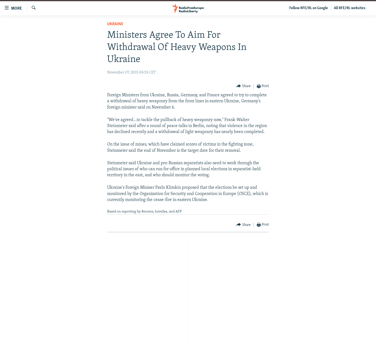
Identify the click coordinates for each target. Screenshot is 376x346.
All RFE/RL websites (349, 8)
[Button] (243, 86)
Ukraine (115, 24)
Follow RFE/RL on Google (308, 8)
